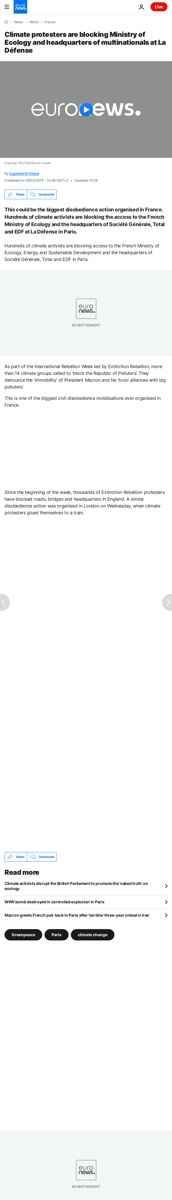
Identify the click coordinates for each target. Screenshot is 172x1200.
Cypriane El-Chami (24, 173)
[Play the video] (86, 109)
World (33, 22)
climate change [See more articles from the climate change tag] (92, 934)
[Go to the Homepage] (20, 7)
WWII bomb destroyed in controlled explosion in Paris (54, 901)
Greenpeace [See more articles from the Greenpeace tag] (23, 934)
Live (159, 6)
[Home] (6, 22)
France (50, 22)
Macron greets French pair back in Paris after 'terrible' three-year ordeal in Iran (77, 915)
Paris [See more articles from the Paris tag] (56, 934)
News (18, 22)
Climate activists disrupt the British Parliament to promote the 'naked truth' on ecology (76, 886)
